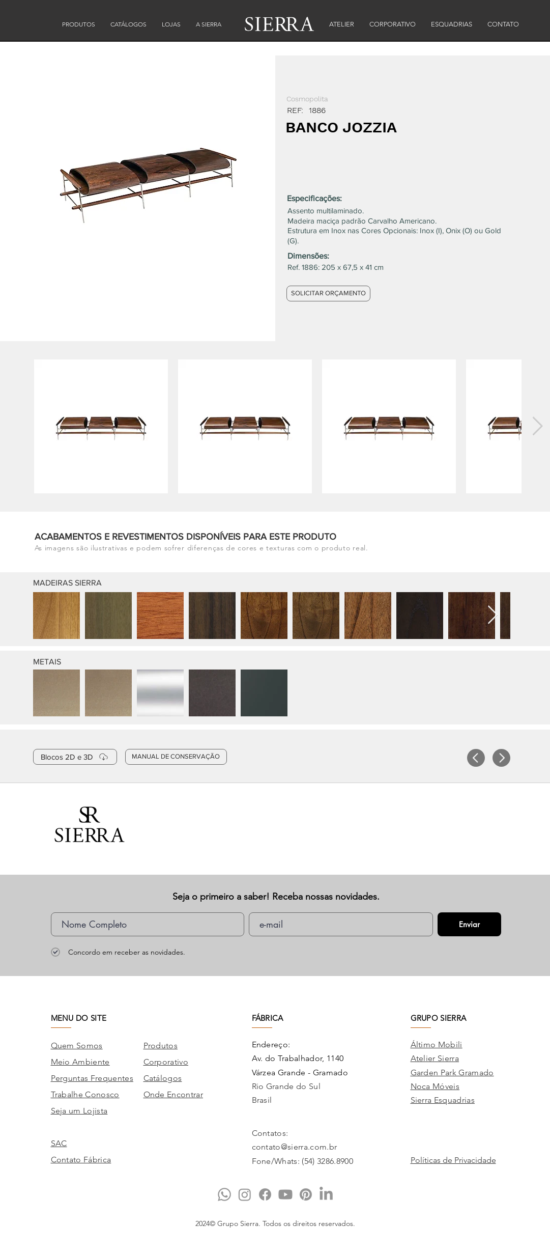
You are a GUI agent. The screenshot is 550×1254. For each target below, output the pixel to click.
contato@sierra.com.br (294, 1147)
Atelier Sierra (435, 1058)
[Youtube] (285, 1194)
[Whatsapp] (224, 1194)
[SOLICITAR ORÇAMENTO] (328, 293)
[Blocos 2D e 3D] (75, 757)
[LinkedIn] (326, 1194)
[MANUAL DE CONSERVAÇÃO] (176, 757)
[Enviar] (469, 924)
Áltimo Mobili (436, 1044)
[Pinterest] (306, 1194)
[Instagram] (245, 1194)
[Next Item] (537, 426)
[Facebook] (265, 1194)
